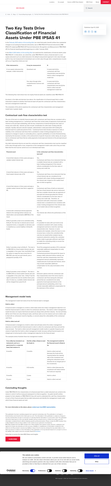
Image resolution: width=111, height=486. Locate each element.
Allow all (96, 468)
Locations (51, 2)
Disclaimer (37, 431)
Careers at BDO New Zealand (75, 2)
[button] (106, 2)
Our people (61, 2)
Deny (96, 473)
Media (97, 2)
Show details (90, 482)
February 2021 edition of (21, 42)
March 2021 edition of (21, 52)
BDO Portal (89, 2)
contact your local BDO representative (43, 407)
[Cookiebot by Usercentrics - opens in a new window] (11, 482)
